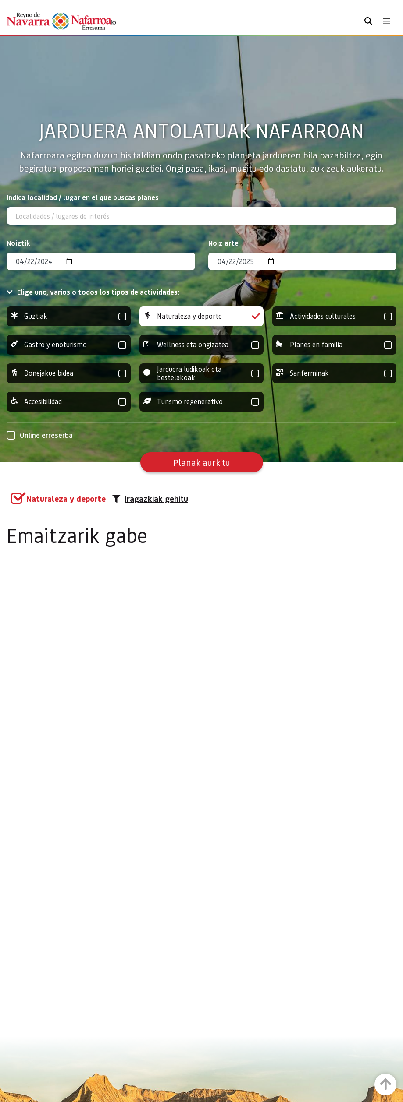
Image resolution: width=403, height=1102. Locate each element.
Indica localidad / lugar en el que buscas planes (83, 197)
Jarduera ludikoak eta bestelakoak (201, 373)
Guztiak (69, 316)
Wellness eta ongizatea (201, 345)
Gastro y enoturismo (69, 345)
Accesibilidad (69, 402)
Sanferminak (334, 373)
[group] (69, 316)
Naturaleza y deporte (201, 316)
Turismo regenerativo (201, 402)
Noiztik (18, 242)
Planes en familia (334, 345)
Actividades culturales (334, 316)
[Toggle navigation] (386, 21)
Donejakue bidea (69, 373)
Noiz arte (223, 242)
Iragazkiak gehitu (150, 498)
